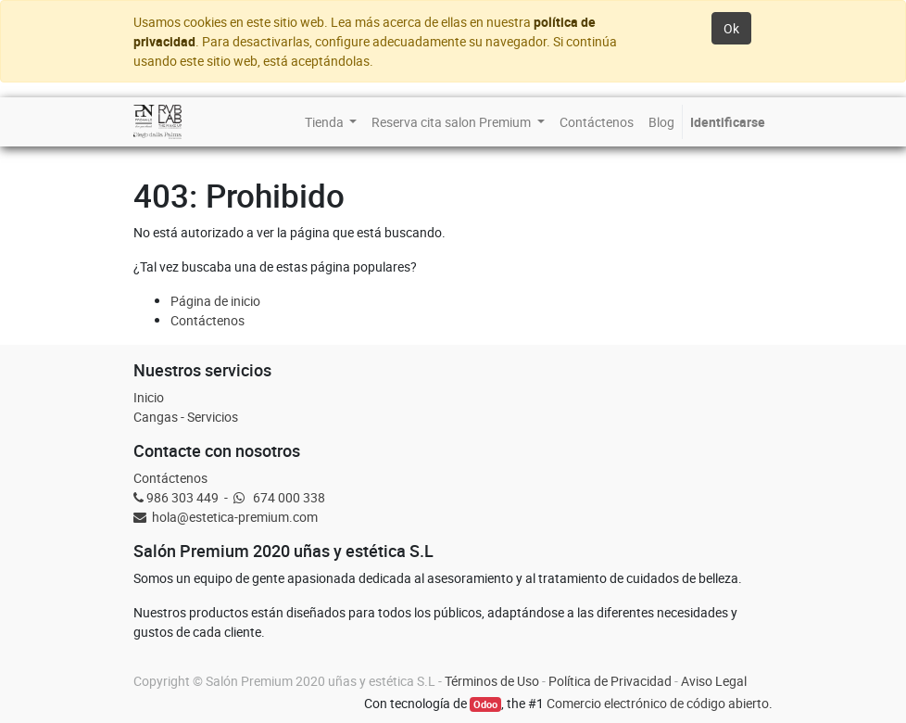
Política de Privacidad (610, 681)
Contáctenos (207, 320)
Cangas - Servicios (185, 416)
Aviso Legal (714, 681)
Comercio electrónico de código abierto (658, 703)
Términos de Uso (492, 681)
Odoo (485, 704)
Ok (731, 28)
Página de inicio (215, 301)
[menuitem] (331, 122)
